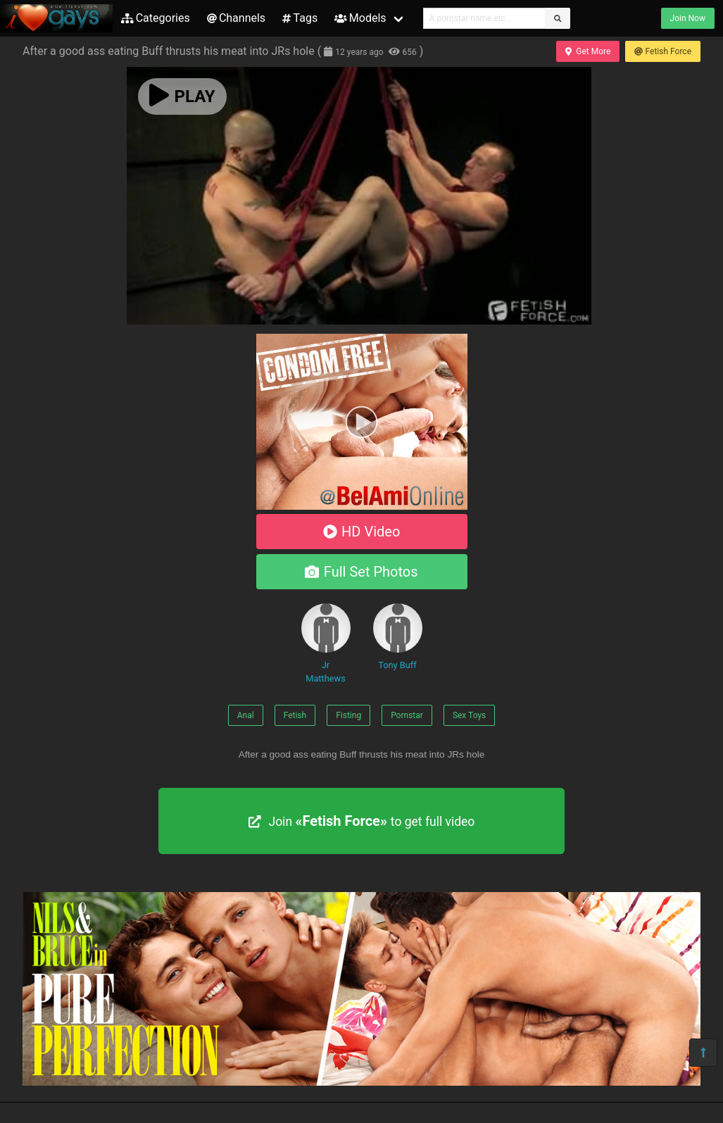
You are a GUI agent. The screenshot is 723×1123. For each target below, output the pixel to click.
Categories (155, 18)
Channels (236, 18)
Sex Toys (469, 715)
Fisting (348, 715)
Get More (587, 51)
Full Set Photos (361, 571)
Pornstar (407, 715)
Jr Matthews (326, 643)
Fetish (295, 715)
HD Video (362, 531)
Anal (245, 715)
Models (360, 18)
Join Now (687, 18)
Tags (300, 18)
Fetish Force (662, 51)
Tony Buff (397, 636)
